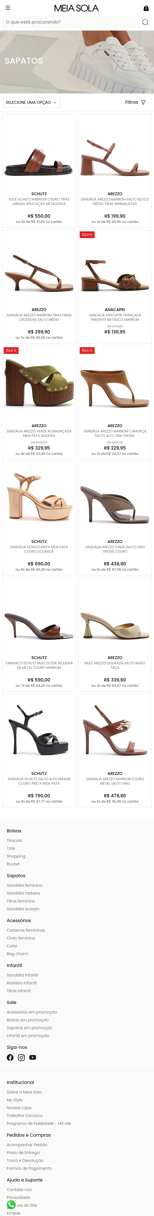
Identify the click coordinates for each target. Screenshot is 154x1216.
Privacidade (18, 1197)
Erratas (13, 1213)
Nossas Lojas (19, 1108)
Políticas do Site (22, 1205)
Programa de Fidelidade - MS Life (39, 1123)
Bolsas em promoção (28, 1020)
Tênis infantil (19, 991)
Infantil (14, 965)
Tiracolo (14, 840)
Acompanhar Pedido (27, 1145)
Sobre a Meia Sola (24, 1092)
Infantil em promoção (28, 1035)
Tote (11, 848)
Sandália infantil (22, 975)
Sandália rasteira (23, 893)
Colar (12, 946)
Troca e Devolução (25, 1160)
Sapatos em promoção (29, 1028)
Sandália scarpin (23, 909)
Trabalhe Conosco (25, 1115)
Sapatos (16, 875)
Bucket (13, 864)
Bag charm (17, 954)
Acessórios (19, 920)
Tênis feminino (21, 901)
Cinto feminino (21, 938)
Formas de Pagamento (29, 1168)
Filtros (135, 102)
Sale (11, 1002)
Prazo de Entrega (23, 1152)
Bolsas (14, 831)
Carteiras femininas (26, 930)
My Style (15, 1100)
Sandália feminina (24, 885)
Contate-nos (19, 1189)
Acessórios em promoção (32, 1012)
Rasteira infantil (22, 983)
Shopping (16, 856)
